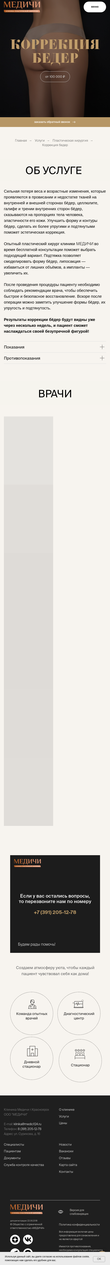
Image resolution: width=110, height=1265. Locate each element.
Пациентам (12, 1151)
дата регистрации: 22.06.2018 (23, 1221)
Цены (63, 1123)
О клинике (66, 1109)
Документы (12, 1158)
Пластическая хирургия (70, 140)
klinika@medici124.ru (27, 1124)
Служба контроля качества (24, 1165)
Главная (21, 140)
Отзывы (65, 1158)
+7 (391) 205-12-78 (55, 912)
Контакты (66, 1171)
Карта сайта (68, 1165)
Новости (65, 1144)
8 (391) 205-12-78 (29, 1129)
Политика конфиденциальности (79, 1224)
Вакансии (66, 1151)
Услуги (40, 140)
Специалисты (14, 1144)
